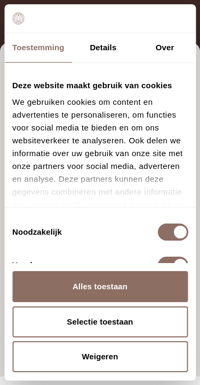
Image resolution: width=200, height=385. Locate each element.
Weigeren (100, 356)
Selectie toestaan (100, 321)
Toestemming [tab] (38, 47)
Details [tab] (103, 47)
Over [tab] (165, 47)
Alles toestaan (100, 286)
